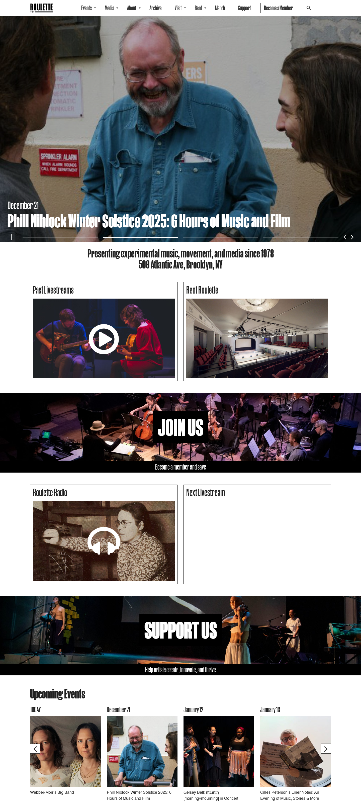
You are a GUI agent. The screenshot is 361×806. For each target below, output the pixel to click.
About (131, 8)
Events (86, 8)
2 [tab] (140, 237)
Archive (155, 8)
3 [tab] (220, 237)
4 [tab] (300, 237)
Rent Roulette (202, 290)
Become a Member (278, 8)
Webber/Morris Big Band (52, 792)
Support (244, 8)
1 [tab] (60, 237)
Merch (220, 8)
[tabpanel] (180, 129)
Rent (198, 8)
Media (109, 8)
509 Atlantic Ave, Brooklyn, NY (181, 264)
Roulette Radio (50, 492)
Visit (178, 8)
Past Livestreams (53, 290)
